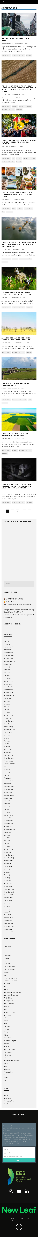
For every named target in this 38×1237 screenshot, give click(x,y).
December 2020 (9, 821)
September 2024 (9, 695)
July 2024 (7, 701)
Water (5, 1080)
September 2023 (9, 729)
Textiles (6, 1063)
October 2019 (8, 860)
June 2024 (7, 704)
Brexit (5, 961)
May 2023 (7, 741)
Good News (7, 1015)
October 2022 (8, 761)
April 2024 (7, 709)
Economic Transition (10, 981)
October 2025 (8, 658)
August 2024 (8, 698)
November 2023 (9, 724)
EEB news (7, 984)
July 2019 (7, 869)
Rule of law (7, 1055)
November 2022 (9, 758)
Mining (6, 1032)
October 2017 (8, 929)
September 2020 (9, 829)
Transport (7, 1069)
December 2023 (9, 721)
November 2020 (9, 823)
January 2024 (8, 718)
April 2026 (7, 641)
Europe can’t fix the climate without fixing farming (16, 434)
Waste (6, 1078)
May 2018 (7, 909)
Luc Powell (6, 147)
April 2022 (7, 775)
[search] (31, 584)
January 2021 (8, 818)
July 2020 (7, 835)
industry (6, 1021)
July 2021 (7, 801)
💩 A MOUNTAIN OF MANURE (13, 599)
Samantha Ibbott (8, 43)
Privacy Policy (20, 1220)
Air (13, 158)
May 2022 (7, 772)
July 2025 (7, 667)
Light (5, 1023)
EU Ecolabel (8, 998)
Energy (14, 399)
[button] (19, 24)
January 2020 (8, 852)
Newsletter (7, 1038)
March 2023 (7, 747)
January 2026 (8, 650)
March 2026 (7, 644)
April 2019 (7, 878)
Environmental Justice (11, 995)
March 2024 (7, 712)
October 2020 (8, 826)
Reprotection (8, 1052)
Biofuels (6, 958)
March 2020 (7, 846)
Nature (20, 208)
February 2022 (8, 781)
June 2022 (7, 769)
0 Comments (16, 55)
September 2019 (9, 863)
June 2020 (7, 838)
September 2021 (9, 795)
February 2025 (8, 681)
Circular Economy (9, 966)
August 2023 (8, 732)
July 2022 (7, 766)
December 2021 (9, 786)
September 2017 (9, 932)
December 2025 (9, 652)
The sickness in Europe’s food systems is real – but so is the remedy (17, 194)
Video (5, 1075)
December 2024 (9, 687)
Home (13, 1218)
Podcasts (7, 1043)
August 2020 (8, 832)
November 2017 (9, 926)
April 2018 (7, 912)
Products (6, 1046)
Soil (5, 1058)
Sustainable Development (12, 1060)
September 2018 (9, 898)
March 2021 (7, 812)
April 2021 (7, 809)
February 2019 (8, 883)
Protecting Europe (9, 1049)
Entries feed (7, 1098)
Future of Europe (9, 1012)
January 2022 (8, 784)
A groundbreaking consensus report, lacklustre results (17, 339)
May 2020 (7, 841)
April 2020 (7, 843)
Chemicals (7, 964)
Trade (5, 1066)
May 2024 (7, 707)
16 (24, 511)
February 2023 (8, 749)
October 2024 (8, 692)
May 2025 (7, 672)
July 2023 (7, 735)
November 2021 (9, 789)
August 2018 (8, 900)
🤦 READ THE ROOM (10, 602)
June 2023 (7, 738)
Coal (5, 975)
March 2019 (7, 880)
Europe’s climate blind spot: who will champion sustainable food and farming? (19, 244)
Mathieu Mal (6, 94)
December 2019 (9, 855)
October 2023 (8, 727)
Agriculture (6, 55)
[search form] (19, 584)
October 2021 (8, 792)
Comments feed (9, 1101)
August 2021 (8, 798)
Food (14, 208)
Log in (6, 1095)
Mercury (6, 1029)
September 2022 (9, 764)
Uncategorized (8, 1072)
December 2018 (9, 889)
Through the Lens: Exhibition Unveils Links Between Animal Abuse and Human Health (16, 486)
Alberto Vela (6, 388)
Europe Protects (9, 1004)
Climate (14, 106)
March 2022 (7, 778)
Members (7, 1026)
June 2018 (7, 906)
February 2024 (8, 715)
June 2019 (7, 872)
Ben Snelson (6, 199)
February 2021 (8, 815)
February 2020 (8, 849)
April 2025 (7, 675)
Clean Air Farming (9, 969)
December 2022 (9, 755)
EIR (5, 986)
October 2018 (8, 895)
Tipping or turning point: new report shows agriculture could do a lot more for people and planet (19, 88)
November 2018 (9, 892)
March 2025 (7, 678)
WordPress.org (8, 1104)
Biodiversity (7, 955)
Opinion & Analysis (25, 106)
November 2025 (9, 655)
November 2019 (9, 858)
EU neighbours (8, 1001)
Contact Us (24, 1218)
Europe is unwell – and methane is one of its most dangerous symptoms (19, 142)
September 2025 (9, 661)
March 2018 (7, 915)
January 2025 (8, 684)
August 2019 (8, 866)
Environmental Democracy (12, 992)
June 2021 (7, 804)
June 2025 (7, 670)
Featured (6, 1006)
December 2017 (9, 923)
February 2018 (8, 917)
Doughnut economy (10, 978)
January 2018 (8, 920)
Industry (6, 1018)
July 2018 (7, 903)
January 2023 (8, 752)
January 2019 (8, 886)
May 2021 (7, 806)
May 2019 (7, 875)
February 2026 (8, 647)
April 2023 (7, 744)
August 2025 (8, 664)
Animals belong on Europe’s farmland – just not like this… (17, 294)
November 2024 (9, 690)
